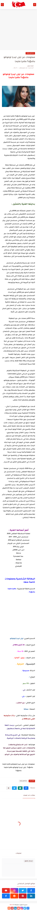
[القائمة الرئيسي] (34, 4)
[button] (26, 788)
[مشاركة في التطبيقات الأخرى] (8, 788)
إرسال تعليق (28, 861)
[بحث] (2, 4)
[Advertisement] (18, 29)
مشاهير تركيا (30, 53)
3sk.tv (11, 905)
